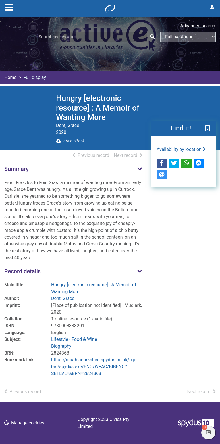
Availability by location (181, 149)
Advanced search (197, 25)
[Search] (152, 37)
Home (10, 77)
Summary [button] (16, 169)
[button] (207, 128)
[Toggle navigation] (9, 6)
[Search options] (188, 37)
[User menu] (212, 7)
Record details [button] (22, 271)
